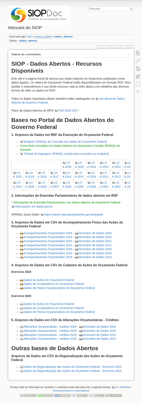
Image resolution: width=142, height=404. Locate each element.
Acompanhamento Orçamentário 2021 (48, 245)
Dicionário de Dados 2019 (95, 253)
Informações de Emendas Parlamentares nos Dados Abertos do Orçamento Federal (66, 202)
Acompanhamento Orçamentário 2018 (48, 257)
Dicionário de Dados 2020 (95, 249)
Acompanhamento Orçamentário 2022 (48, 241)
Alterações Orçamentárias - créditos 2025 (50, 330)
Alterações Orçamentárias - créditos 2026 (50, 326)
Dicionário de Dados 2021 (95, 245)
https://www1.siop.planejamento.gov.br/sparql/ (73, 214)
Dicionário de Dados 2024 (95, 233)
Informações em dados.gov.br (34, 206)
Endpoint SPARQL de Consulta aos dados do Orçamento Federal (65, 141)
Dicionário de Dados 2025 (99, 330)
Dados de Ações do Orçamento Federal (49, 280)
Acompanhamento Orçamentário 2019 (48, 253)
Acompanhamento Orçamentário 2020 (48, 249)
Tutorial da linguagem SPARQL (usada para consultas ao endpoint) (66, 153)
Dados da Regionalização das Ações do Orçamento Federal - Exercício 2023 (72, 366)
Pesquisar (132, 8)
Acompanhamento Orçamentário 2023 (48, 237)
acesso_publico (43, 36)
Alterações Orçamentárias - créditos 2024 (50, 334)
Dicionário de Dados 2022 (95, 241)
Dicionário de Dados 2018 (95, 257)
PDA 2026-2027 (68, 110)
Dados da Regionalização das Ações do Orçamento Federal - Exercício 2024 (72, 370)
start (29, 36)
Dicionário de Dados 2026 (99, 326)
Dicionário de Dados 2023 (95, 237)
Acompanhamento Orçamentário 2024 (48, 233)
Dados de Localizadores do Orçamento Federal (54, 284)
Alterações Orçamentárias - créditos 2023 (50, 338)
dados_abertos (64, 36)
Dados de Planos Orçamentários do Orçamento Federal (59, 288)
